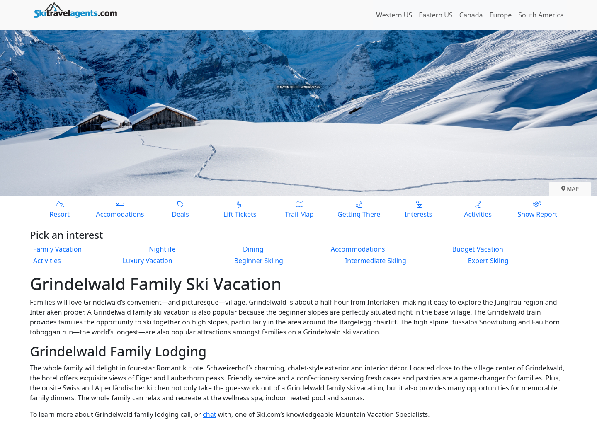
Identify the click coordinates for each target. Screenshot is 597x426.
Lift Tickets (240, 209)
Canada (471, 14)
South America (541, 14)
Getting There (359, 209)
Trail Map (299, 209)
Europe (501, 14)
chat (209, 414)
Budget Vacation (477, 249)
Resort (59, 209)
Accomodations (120, 209)
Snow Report (537, 209)
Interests (418, 209)
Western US (394, 14)
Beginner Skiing (258, 260)
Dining (253, 249)
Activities (478, 209)
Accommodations (358, 249)
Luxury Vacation (147, 260)
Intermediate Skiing (375, 260)
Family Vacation (57, 249)
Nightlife (162, 249)
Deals (180, 209)
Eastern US (435, 14)
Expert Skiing (488, 260)
